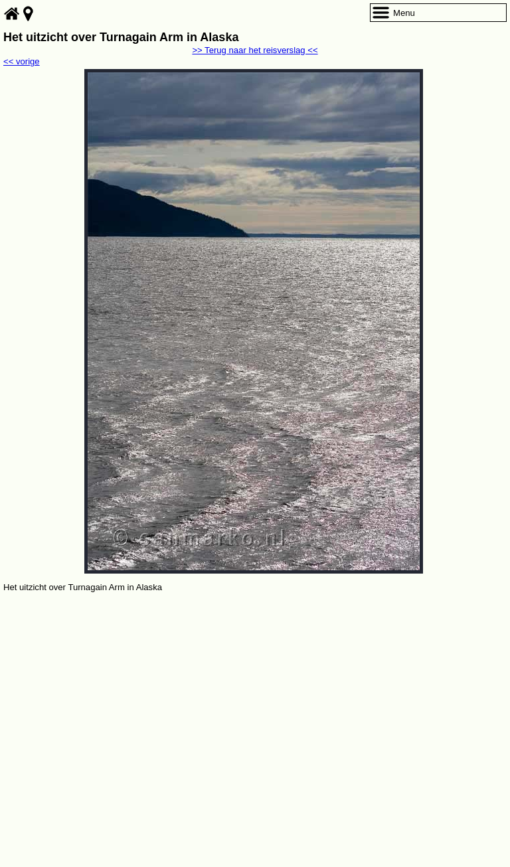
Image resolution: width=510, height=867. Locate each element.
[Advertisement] (255, 694)
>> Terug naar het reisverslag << (254, 50)
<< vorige (21, 61)
